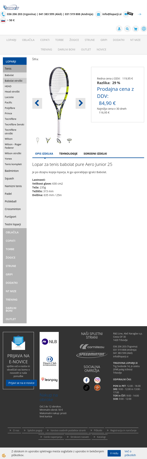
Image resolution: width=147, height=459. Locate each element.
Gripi (103, 40)
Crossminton (13, 209)
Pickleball (10, 201)
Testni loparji (13, 224)
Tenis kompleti (13, 164)
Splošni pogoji (34, 430)
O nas (16, 430)
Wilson (9, 138)
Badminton (12, 171)
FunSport (10, 216)
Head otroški (12, 91)
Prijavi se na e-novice (21, 383)
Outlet (86, 49)
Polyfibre (10, 108)
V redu (114, 453)
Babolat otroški (13, 80)
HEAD (8, 86)
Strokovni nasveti (79, 437)
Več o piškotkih (130, 453)
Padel (8, 193)
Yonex (8, 158)
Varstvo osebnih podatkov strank (68, 430)
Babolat (9, 75)
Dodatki (118, 40)
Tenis (8, 68)
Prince (8, 113)
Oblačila (28, 40)
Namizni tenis (13, 186)
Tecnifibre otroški (10, 131)
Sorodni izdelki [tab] (95, 153)
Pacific (8, 102)
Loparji (11, 40)
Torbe (59, 40)
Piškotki (98, 430)
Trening (46, 49)
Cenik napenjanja (53, 437)
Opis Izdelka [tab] (44, 153)
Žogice (74, 40)
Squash (9, 178)
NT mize (135, 40)
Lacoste (9, 97)
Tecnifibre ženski (14, 124)
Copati (45, 40)
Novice (101, 49)
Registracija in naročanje (123, 430)
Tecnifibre (10, 119)
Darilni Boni (66, 49)
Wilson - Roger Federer (13, 146)
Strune (90, 40)
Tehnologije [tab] (68, 153)
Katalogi (101, 437)
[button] (80, 103)
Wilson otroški (13, 153)
